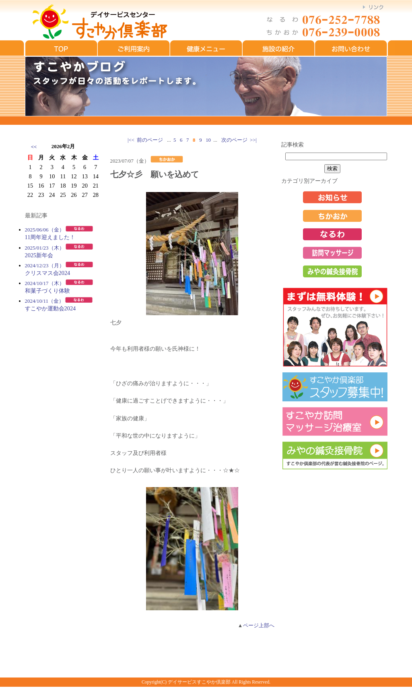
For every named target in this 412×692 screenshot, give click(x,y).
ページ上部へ (258, 625)
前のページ (150, 140)
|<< (131, 140)
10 (208, 140)
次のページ (234, 140)
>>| (253, 140)
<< (34, 147)
